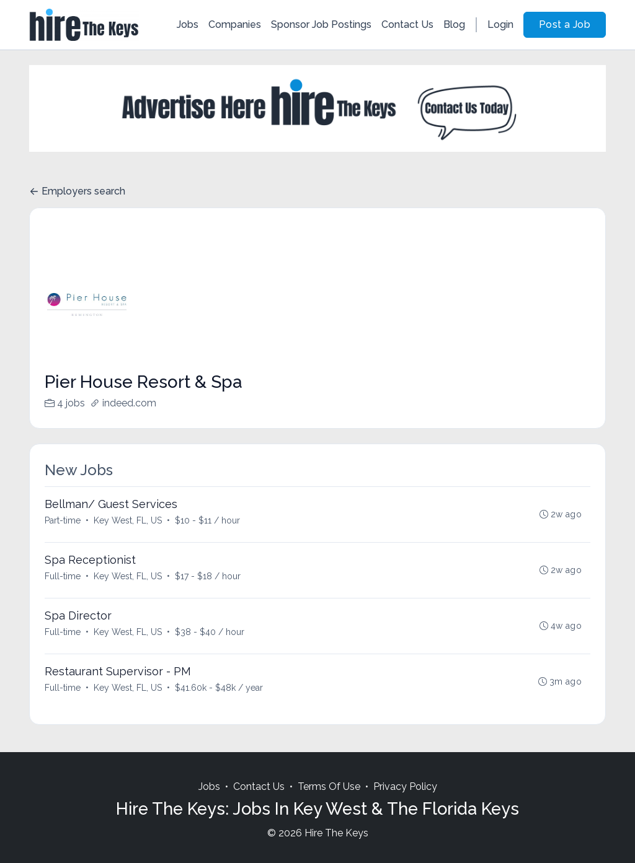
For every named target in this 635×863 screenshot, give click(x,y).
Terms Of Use (329, 786)
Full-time (63, 576)
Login (500, 24)
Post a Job (564, 24)
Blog (454, 24)
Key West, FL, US (128, 520)
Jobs (187, 24)
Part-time (63, 520)
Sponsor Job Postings (321, 24)
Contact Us (407, 24)
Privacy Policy (405, 786)
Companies (234, 24)
